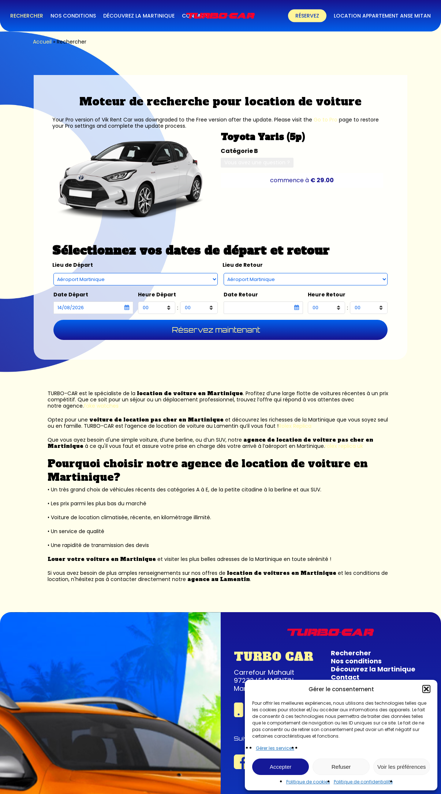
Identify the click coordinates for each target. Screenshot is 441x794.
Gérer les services (275, 748)
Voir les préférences (401, 767)
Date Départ (70, 294)
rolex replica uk (344, 446)
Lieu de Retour (243, 265)
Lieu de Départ (72, 265)
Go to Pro (325, 119)
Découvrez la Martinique (373, 669)
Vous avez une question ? (257, 162)
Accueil (42, 41)
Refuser (341, 767)
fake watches (101, 405)
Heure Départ (157, 294)
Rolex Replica (295, 426)
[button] (426, 689)
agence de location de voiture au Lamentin (182, 426)
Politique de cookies (308, 782)
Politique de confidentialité (363, 782)
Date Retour (241, 294)
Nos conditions (356, 661)
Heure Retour (326, 294)
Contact (345, 677)
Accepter (280, 767)
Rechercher (351, 653)
